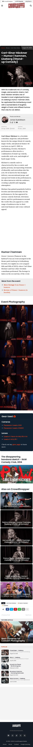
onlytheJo (28, 1)
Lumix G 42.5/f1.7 (10, 439)
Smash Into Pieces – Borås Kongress (21, 665)
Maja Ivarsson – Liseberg (21, 679)
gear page (16, 444)
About (10, 744)
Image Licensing (25, 744)
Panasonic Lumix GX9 (13, 425)
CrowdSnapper (7, 1)
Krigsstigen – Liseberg (21, 651)
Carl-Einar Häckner (16, 48)
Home (3, 48)
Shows (8, 48)
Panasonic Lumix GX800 (14, 428)
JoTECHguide (19, 1)
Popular (4, 647)
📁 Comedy (5, 605)
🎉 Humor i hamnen (23, 603)
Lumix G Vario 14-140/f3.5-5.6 (15, 436)
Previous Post (6, 615)
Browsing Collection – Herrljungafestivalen (17, 672)
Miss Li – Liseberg (21, 658)
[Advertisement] (16, 27)
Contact (16, 744)
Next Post (28, 615)
